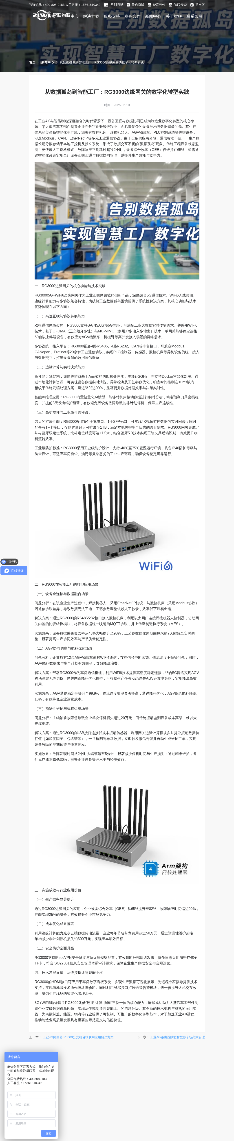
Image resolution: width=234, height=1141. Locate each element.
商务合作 (132, 16)
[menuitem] (91, 16)
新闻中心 (153, 16)
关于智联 (174, 16)
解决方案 (91, 16)
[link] (32, 62)
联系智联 (194, 16)
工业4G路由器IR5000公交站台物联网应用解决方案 (78, 1037)
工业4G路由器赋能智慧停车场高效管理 (177, 1037)
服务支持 (112, 16)
